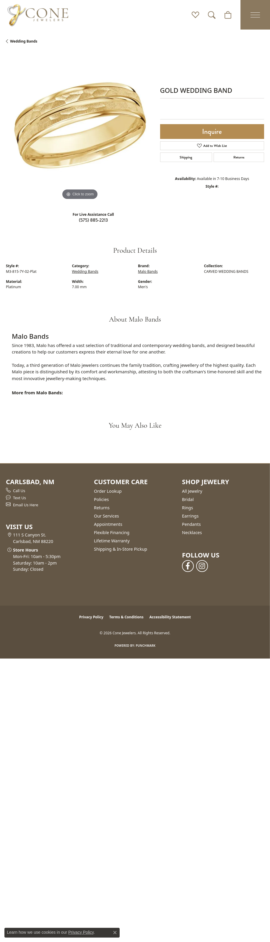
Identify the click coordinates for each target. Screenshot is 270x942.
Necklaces (192, 532)
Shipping (186, 157)
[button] (195, 15)
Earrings (190, 516)
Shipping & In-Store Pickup (120, 549)
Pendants (191, 524)
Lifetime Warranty (112, 541)
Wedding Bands (23, 41)
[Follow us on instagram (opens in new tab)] (202, 566)
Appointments (108, 524)
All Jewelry (192, 491)
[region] (80, 127)
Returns (238, 157)
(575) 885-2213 (93, 220)
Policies (101, 499)
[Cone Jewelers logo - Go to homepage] (38, 15)
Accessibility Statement (170, 617)
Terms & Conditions (126, 617)
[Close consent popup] (115, 932)
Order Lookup (108, 491)
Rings (187, 507)
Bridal (188, 499)
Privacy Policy (91, 617)
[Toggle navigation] (255, 15)
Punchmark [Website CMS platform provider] (146, 645)
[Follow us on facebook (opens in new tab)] (188, 566)
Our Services (106, 516)
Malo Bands (148, 271)
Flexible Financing (111, 532)
